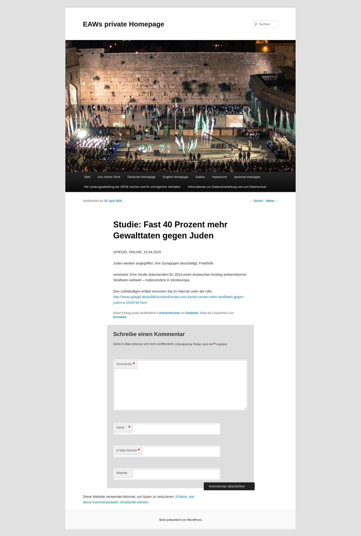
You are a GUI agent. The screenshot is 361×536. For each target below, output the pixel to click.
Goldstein (192, 313)
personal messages (247, 177)
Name (123, 427)
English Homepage (175, 177)
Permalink (119, 317)
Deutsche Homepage (142, 177)
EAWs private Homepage (123, 24)
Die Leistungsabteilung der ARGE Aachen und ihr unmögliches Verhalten (132, 186)
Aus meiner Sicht (109, 177)
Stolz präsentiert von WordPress (180, 520)
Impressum (219, 177)
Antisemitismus (169, 313)
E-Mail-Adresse (128, 450)
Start (87, 177)
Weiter (272, 201)
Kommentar (125, 364)
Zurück (256, 201)
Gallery (200, 177)
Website (121, 473)
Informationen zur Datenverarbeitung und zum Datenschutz (227, 186)
